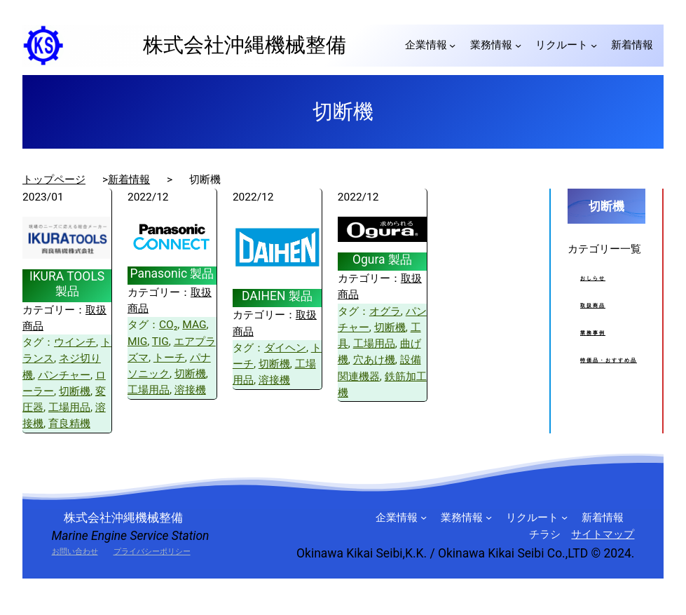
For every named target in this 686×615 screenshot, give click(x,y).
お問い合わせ (75, 551)
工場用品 (69, 407)
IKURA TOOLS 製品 (66, 283)
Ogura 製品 (382, 259)
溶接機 (190, 390)
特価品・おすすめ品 (608, 360)
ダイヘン (285, 348)
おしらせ (592, 278)
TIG (160, 341)
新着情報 (129, 179)
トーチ (169, 357)
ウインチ (75, 342)
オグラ (385, 311)
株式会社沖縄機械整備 (234, 45)
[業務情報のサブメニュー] (518, 45)
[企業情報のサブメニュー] (452, 45)
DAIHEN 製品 (277, 296)
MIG (137, 341)
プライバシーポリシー (152, 551)
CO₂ (168, 324)
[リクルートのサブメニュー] (594, 45)
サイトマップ (602, 534)
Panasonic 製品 (172, 273)
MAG (194, 324)
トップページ (53, 179)
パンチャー (64, 375)
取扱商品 (592, 306)
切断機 (74, 391)
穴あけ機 (374, 359)
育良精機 (69, 423)
